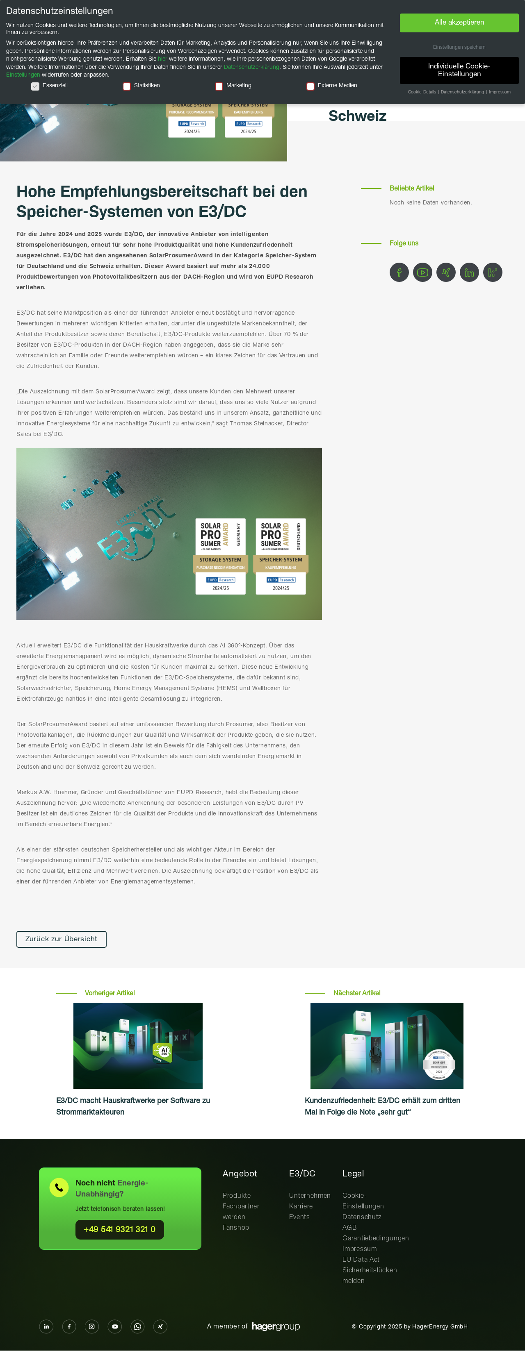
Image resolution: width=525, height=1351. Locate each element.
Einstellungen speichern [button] (459, 47)
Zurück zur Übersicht (62, 939)
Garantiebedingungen (375, 1238)
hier (162, 59)
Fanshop (236, 1227)
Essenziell (49, 85)
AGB (349, 1227)
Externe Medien (331, 85)
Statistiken (141, 85)
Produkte (237, 1195)
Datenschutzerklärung (251, 67)
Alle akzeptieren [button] (459, 22)
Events (299, 1217)
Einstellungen (23, 75)
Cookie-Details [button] (422, 92)
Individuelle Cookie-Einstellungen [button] (459, 70)
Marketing (233, 85)
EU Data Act (361, 1259)
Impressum (359, 1249)
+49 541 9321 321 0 (120, 1230)
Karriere (301, 1206)
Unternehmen (310, 1195)
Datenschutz (361, 1217)
